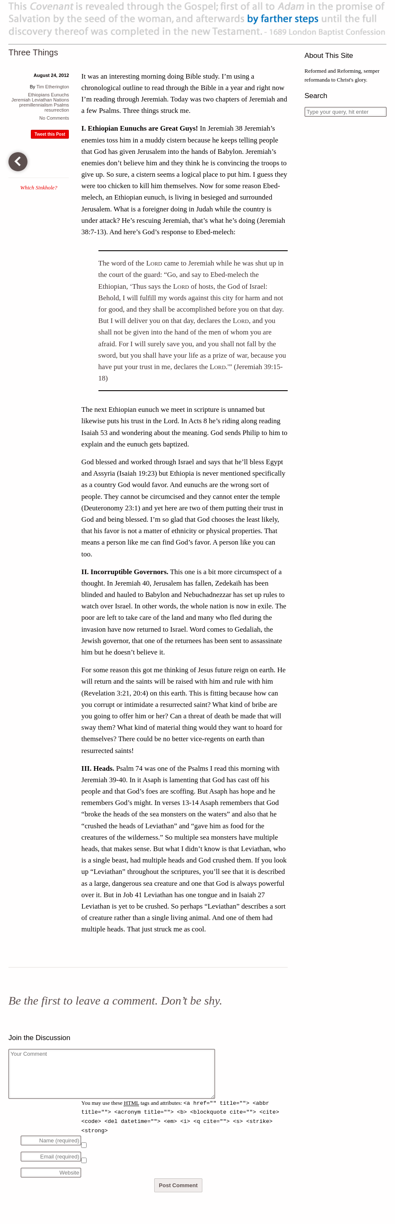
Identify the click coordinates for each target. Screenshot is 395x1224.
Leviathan (42, 99)
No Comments (54, 117)
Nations (61, 99)
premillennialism (35, 104)
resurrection (56, 109)
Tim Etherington (52, 86)
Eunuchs (60, 94)
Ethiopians (38, 94)
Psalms (61, 104)
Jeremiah (20, 99)
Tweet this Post (50, 134)
